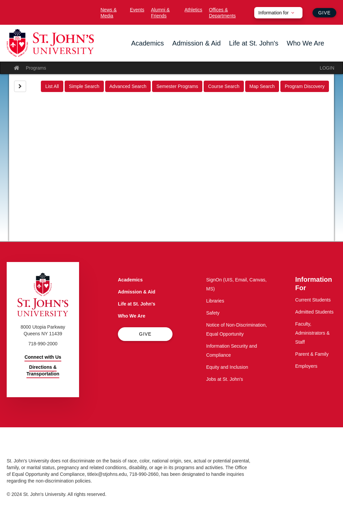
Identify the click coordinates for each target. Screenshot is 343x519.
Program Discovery (305, 86)
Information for (273, 12)
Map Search (262, 86)
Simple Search (84, 86)
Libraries (215, 301)
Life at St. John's (253, 43)
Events (137, 9)
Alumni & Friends (160, 12)
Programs (36, 68)
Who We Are (305, 43)
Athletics (193, 9)
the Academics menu (133, 54)
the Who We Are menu (289, 54)
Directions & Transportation (42, 370)
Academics (147, 43)
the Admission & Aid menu (174, 54)
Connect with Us (42, 357)
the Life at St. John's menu (231, 54)
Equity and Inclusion (227, 367)
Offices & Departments (222, 12)
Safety (212, 313)
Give (324, 12)
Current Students (313, 299)
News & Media (108, 12)
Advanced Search (128, 86)
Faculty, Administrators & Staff (312, 333)
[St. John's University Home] (50, 43)
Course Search (223, 86)
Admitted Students (314, 312)
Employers (306, 366)
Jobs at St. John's (224, 379)
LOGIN (327, 68)
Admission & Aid (196, 43)
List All (52, 86)
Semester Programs (177, 86)
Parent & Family (312, 354)
